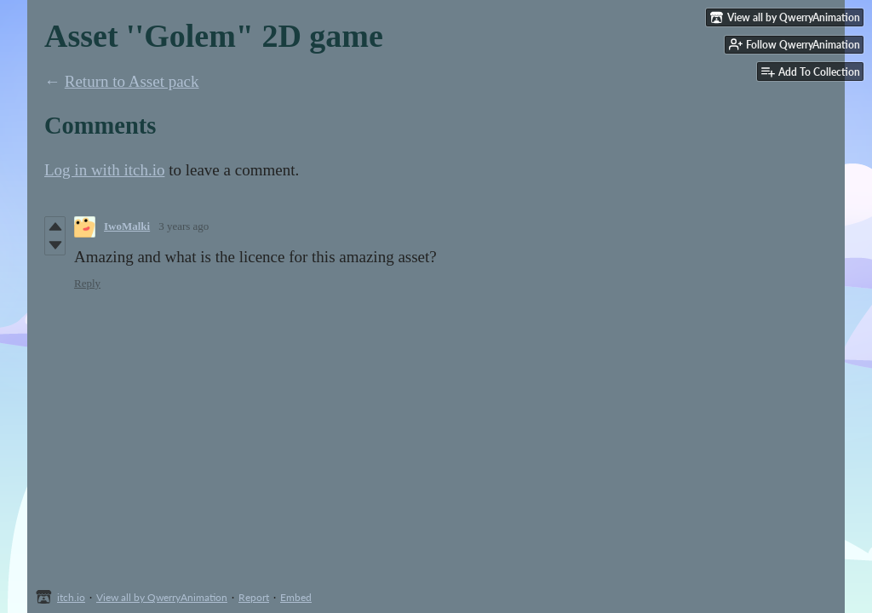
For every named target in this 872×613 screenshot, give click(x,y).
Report (253, 597)
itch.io (71, 597)
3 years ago (183, 226)
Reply (87, 283)
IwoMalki (127, 226)
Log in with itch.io (104, 170)
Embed (296, 597)
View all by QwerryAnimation (161, 597)
